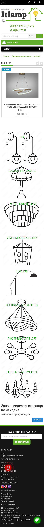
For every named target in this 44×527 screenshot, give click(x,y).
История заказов (6, 496)
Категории (22, 49)
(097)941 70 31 (18, 30)
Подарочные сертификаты (9, 477)
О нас (3, 453)
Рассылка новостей (7, 501)
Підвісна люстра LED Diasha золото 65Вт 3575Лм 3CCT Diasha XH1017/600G (22, 105)
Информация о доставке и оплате (12, 456)
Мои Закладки (5, 499)
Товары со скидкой (7, 479)
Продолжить (37, 419)
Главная (6, 56)
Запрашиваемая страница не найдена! (26, 56)
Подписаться (22, 442)
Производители (6, 474)
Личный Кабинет (6, 494)
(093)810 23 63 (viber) (22, 26)
